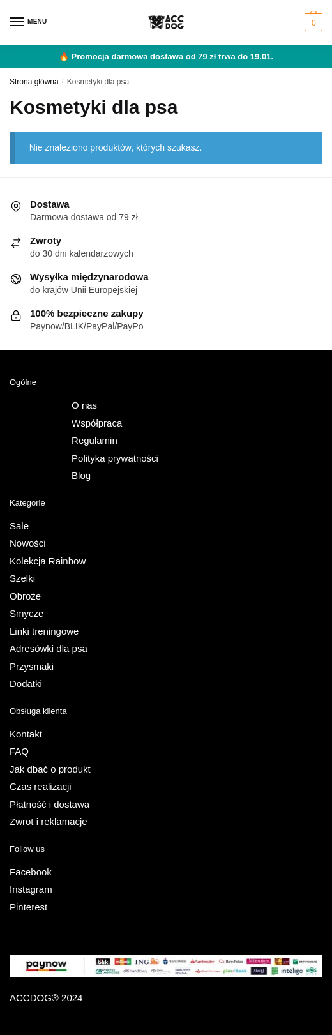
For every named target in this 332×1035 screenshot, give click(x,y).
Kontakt (26, 734)
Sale (19, 525)
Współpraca (97, 423)
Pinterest (28, 907)
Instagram (31, 889)
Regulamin (94, 440)
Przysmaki (32, 666)
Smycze (26, 613)
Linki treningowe (44, 631)
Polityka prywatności (115, 458)
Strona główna (34, 81)
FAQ (19, 751)
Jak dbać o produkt (50, 769)
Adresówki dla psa (48, 648)
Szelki (22, 578)
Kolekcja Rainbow (48, 560)
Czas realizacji (41, 786)
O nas (84, 405)
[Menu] (29, 22)
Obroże (25, 596)
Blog (81, 475)
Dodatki (26, 683)
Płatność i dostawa (49, 804)
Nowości (28, 543)
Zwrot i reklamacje (48, 821)
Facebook (31, 871)
